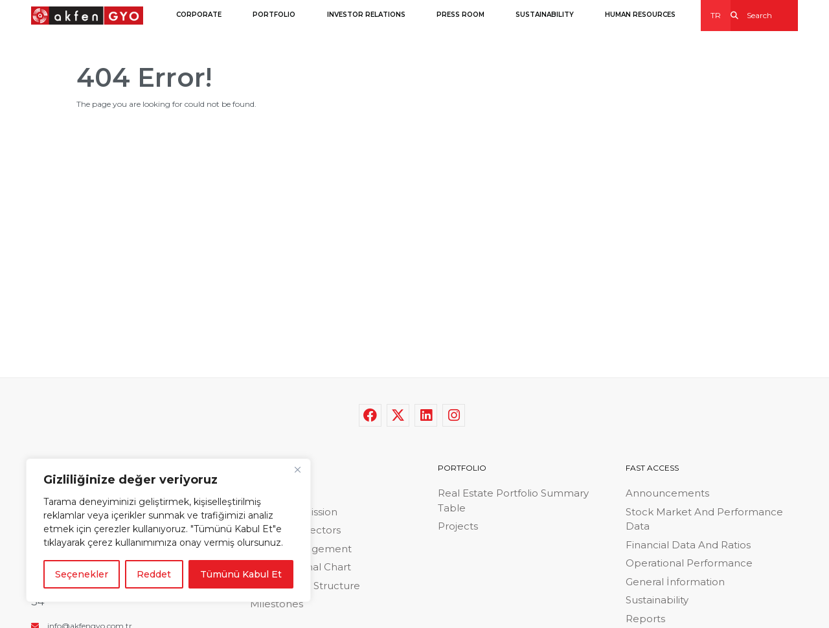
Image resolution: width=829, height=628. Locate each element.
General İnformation (675, 582)
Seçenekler (81, 574)
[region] (168, 530)
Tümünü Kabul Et (241, 574)
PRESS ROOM (460, 14)
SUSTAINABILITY (545, 14)
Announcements (667, 493)
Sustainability (657, 600)
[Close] (297, 469)
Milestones (276, 604)
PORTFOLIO (274, 14)
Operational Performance (689, 563)
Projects (458, 526)
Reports (645, 618)
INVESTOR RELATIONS (366, 14)
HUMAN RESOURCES (640, 14)
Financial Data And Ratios (688, 545)
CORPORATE (198, 14)
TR (715, 15)
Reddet (154, 574)
